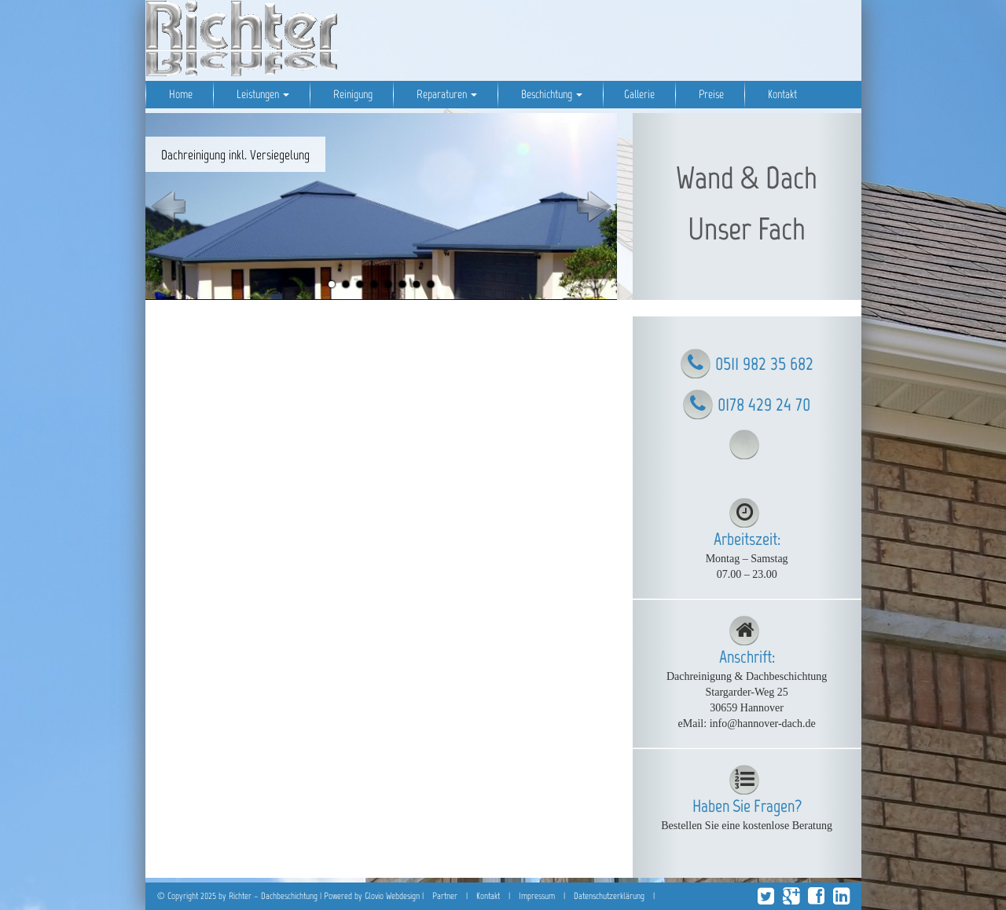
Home (180, 94)
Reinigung (352, 94)
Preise (710, 94)
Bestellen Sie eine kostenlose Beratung (746, 825)
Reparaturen (445, 94)
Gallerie (639, 94)
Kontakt (781, 94)
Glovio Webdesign (392, 895)
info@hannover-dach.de (763, 723)
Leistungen (261, 94)
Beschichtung (550, 94)
